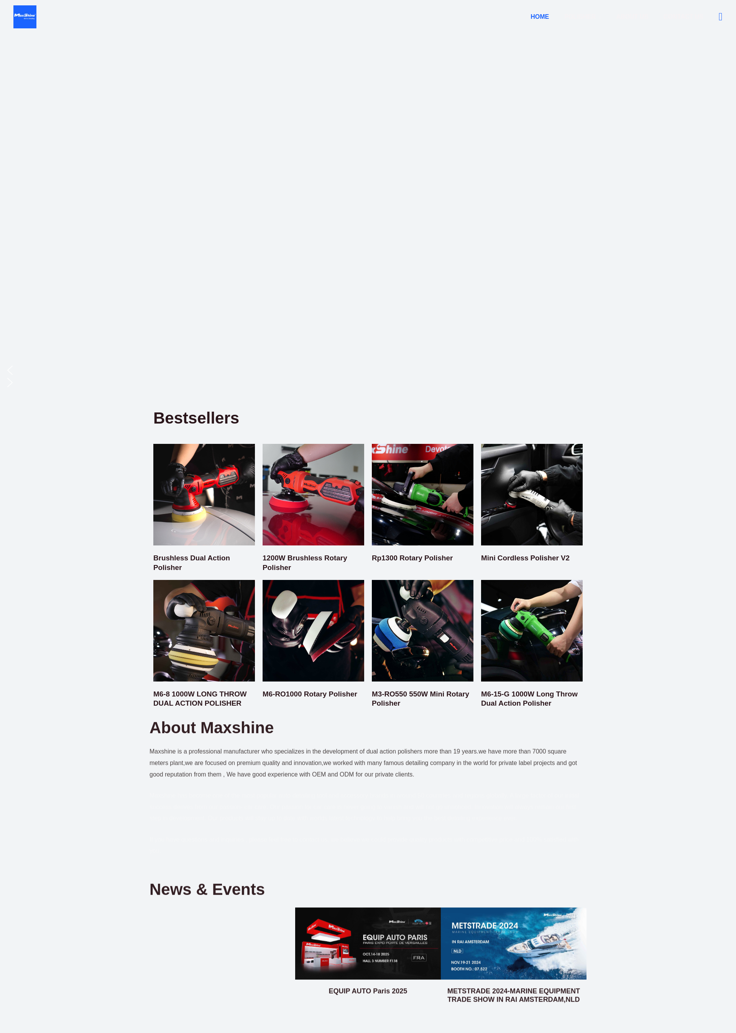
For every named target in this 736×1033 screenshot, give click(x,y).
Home (550, 16)
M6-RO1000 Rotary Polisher (313, 693)
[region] (368, 202)
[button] (721, 17)
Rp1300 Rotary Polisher (415, 557)
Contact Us (685, 16)
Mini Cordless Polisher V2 (528, 557)
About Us (637, 16)
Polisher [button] (587, 16)
